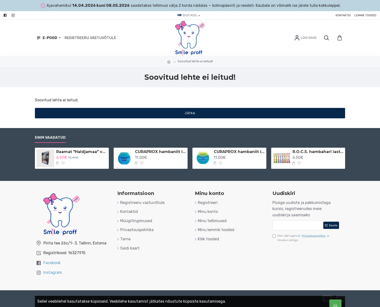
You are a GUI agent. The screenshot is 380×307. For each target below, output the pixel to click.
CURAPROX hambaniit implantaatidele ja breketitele (160, 151)
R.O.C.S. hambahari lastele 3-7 (318, 151)
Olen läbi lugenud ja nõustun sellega (300, 238)
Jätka (190, 113)
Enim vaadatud (50, 137)
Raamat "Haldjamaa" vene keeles (81, 151)
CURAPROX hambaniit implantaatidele (239, 151)
